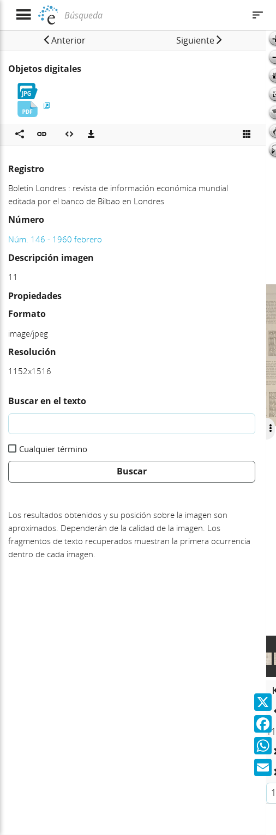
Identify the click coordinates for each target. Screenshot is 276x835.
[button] (64, 40)
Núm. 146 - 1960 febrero (55, 239)
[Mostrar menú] (23, 15)
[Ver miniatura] (246, 134)
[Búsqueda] (153, 15)
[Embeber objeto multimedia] (69, 134)
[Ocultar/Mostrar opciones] (270, 429)
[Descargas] (91, 134)
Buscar (132, 471)
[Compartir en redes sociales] (20, 134)
